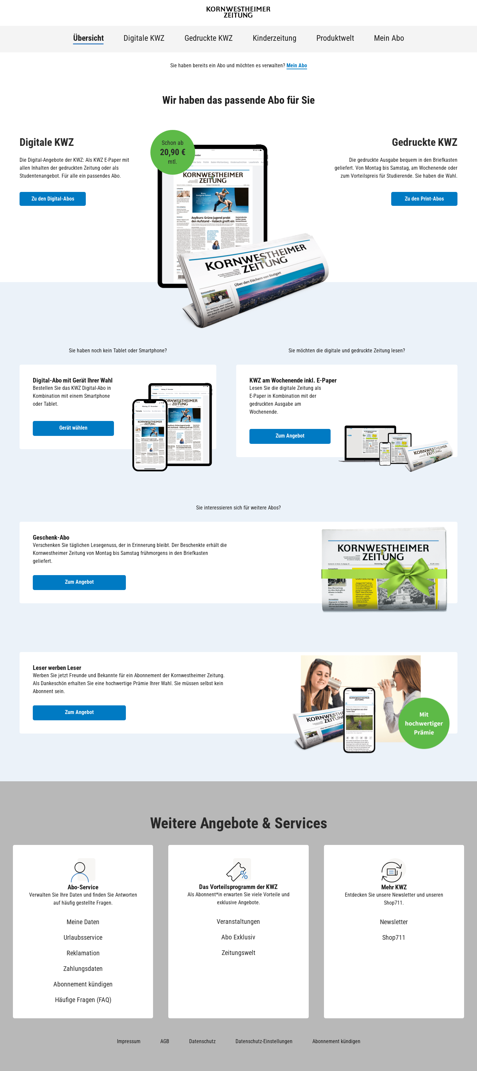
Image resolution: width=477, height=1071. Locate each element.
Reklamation (83, 953)
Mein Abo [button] (297, 65)
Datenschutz (202, 1041)
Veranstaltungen (238, 921)
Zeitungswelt (238, 953)
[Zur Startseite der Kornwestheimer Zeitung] (238, 13)
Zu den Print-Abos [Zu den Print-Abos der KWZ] (424, 199)
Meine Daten (83, 922)
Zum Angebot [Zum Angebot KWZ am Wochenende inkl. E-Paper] (290, 436)
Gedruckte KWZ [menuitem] (209, 38)
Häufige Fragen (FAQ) (83, 1000)
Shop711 (393, 937)
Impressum (128, 1041)
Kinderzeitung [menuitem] (274, 38)
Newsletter (394, 922)
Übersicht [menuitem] (88, 38)
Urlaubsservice (83, 937)
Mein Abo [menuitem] (389, 38)
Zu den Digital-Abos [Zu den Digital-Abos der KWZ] (52, 199)
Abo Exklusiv (238, 937)
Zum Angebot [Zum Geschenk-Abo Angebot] (79, 582)
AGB (164, 1041)
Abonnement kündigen (83, 984)
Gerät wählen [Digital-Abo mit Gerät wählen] (73, 428)
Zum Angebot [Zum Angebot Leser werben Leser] (79, 712)
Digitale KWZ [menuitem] (144, 38)
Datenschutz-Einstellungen (264, 1041)
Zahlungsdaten (83, 969)
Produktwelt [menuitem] (335, 38)
